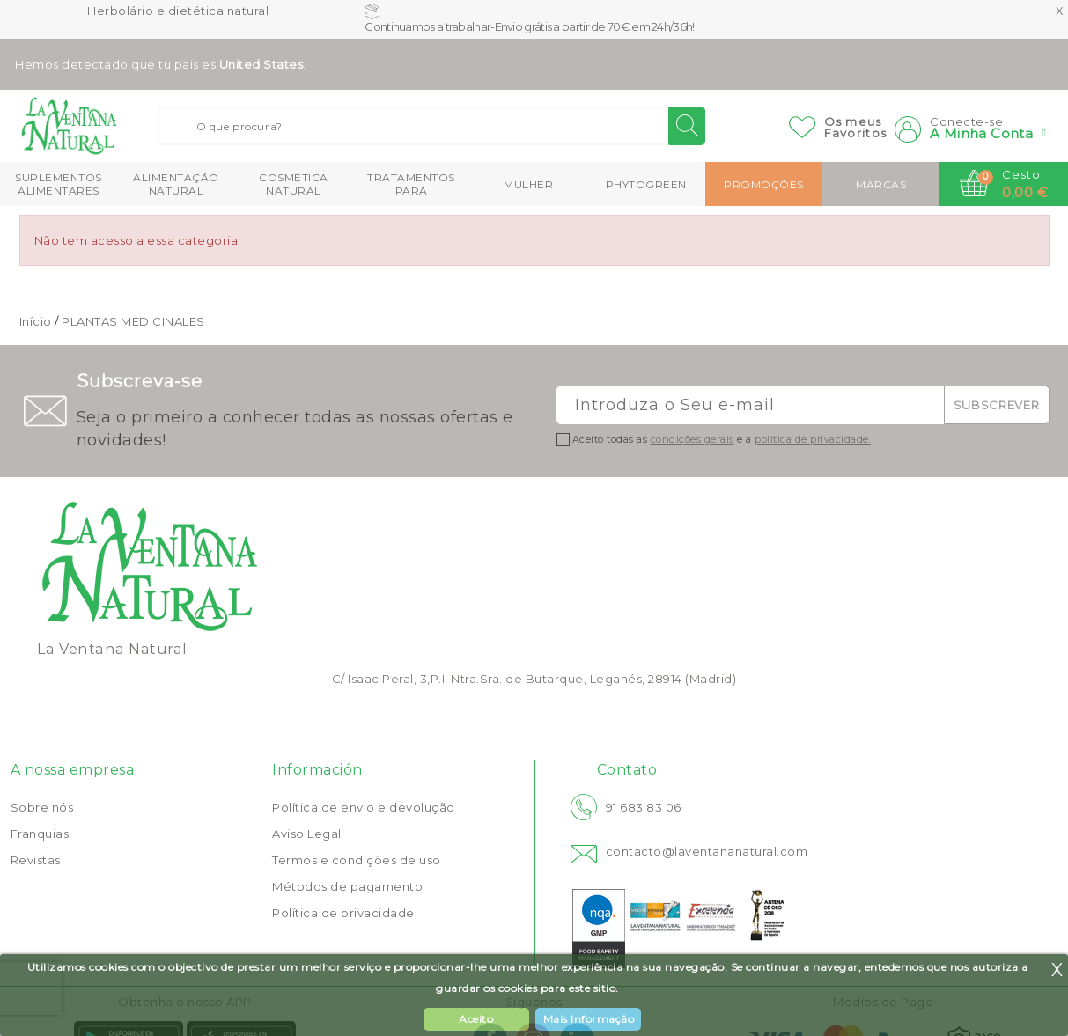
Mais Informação (589, 1018)
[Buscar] (431, 125)
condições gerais (692, 439)
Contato (627, 769)
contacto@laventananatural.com (707, 851)
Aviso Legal (307, 834)
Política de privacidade (343, 913)
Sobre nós (42, 807)
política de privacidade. (813, 439)
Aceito (476, 1018)
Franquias (40, 834)
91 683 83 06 (643, 807)
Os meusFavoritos (856, 127)
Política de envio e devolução (363, 807)
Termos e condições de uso (356, 860)
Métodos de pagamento (347, 886)
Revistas (36, 860)
